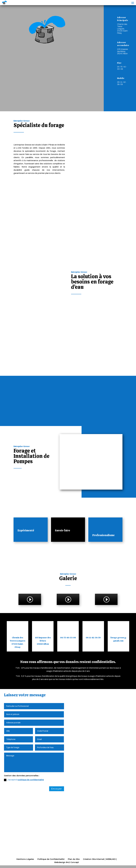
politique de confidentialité (31, 780)
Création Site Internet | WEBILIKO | (100, 859)
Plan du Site (74, 859)
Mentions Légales (25, 859)
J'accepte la (24, 780)
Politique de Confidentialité (50, 859)
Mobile (120, 83)
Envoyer (56, 789)
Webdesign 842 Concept (66, 862)
